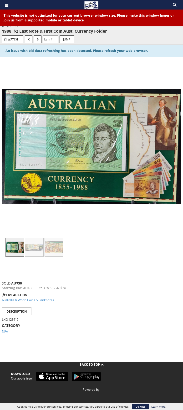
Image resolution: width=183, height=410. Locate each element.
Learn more (158, 406)
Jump (66, 39)
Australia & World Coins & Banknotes (28, 300)
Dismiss (141, 406)
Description (16, 311)
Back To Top (92, 364)
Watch (13, 39)
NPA (5, 331)
